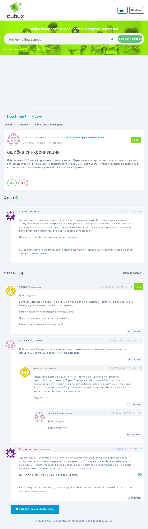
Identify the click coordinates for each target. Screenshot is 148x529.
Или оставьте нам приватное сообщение (29, 49)
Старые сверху (133, 274)
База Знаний (19, 116)
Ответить (135, 332)
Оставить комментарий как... (37, 510)
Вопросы (24, 125)
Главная (9, 125)
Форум (43, 116)
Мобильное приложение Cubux (85, 138)
